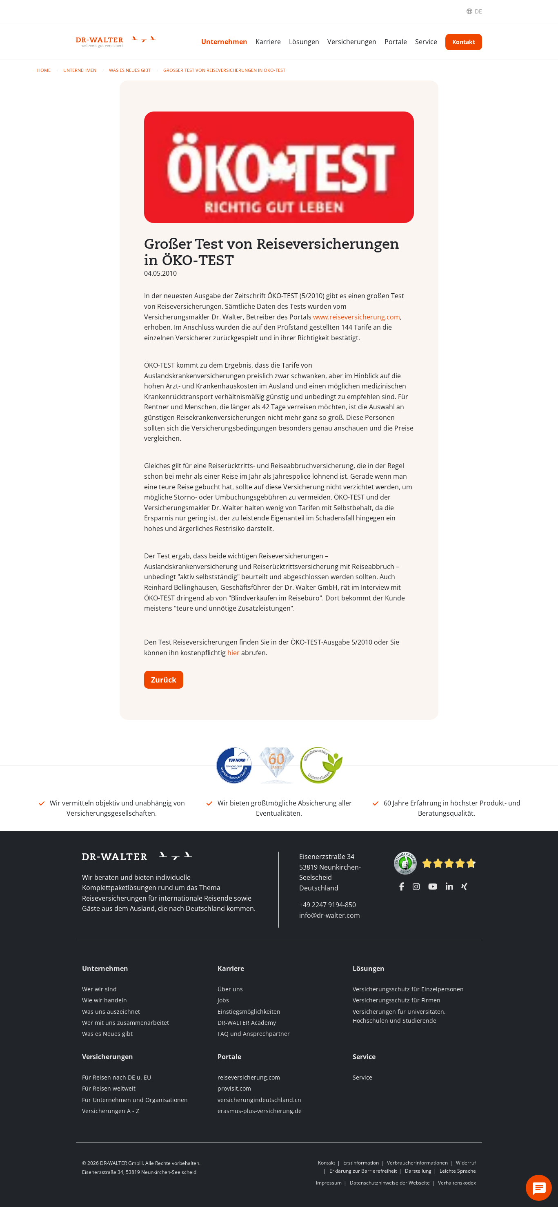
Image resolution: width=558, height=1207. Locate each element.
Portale (396, 41)
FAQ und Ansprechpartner (254, 1033)
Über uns (230, 989)
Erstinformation (361, 1162)
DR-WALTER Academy (247, 1022)
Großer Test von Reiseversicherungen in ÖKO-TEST (224, 70)
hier (233, 652)
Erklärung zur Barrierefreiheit (363, 1170)
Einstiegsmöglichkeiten (249, 1011)
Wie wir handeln (104, 1000)
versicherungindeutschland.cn (259, 1100)
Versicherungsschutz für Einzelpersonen (408, 989)
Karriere (268, 41)
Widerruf (466, 1162)
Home (44, 70)
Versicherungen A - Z (110, 1111)
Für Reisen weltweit (109, 1088)
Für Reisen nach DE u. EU (116, 1077)
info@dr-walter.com (329, 915)
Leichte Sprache (458, 1170)
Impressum (329, 1182)
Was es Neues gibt (130, 70)
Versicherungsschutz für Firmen (396, 1000)
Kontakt (463, 42)
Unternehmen (224, 41)
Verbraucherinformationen (417, 1162)
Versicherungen (351, 41)
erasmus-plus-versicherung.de (260, 1111)
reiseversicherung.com (249, 1077)
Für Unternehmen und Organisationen (135, 1100)
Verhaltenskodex (457, 1182)
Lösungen (304, 41)
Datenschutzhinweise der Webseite (390, 1182)
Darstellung (418, 1170)
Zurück (163, 680)
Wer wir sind (99, 989)
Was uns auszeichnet (111, 1011)
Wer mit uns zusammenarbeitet (125, 1022)
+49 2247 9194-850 (327, 904)
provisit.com (234, 1088)
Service (426, 41)
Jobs (223, 1000)
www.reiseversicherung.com (356, 316)
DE (478, 11)
